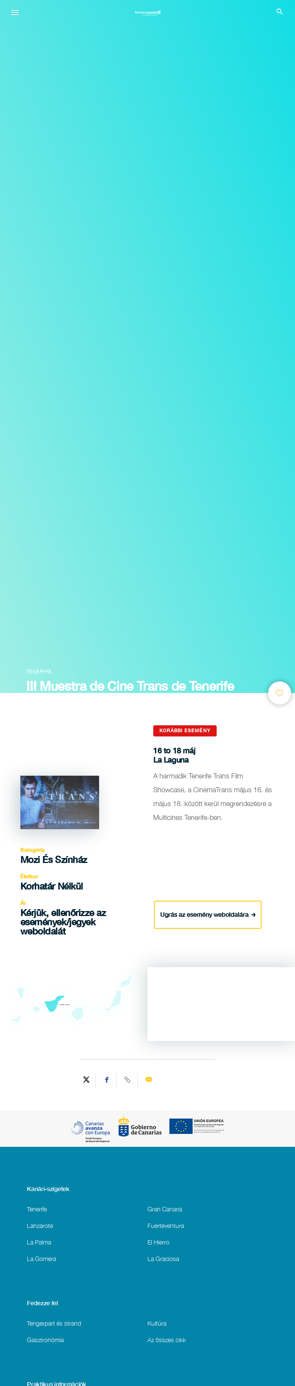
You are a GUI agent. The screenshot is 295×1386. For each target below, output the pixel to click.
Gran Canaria (165, 1209)
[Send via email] (148, 1080)
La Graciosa (163, 1258)
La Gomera (41, 1258)
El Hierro (158, 1242)
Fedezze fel (42, 1302)
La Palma (39, 1242)
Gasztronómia (45, 1339)
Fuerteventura (166, 1225)
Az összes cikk (167, 1339)
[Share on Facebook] (107, 1080)
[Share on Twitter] (86, 1080)
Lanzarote (40, 1225)
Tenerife (37, 1209)
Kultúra (157, 1323)
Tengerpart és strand (54, 1323)
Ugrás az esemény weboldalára (208, 914)
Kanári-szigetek (48, 1188)
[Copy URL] (128, 1080)
